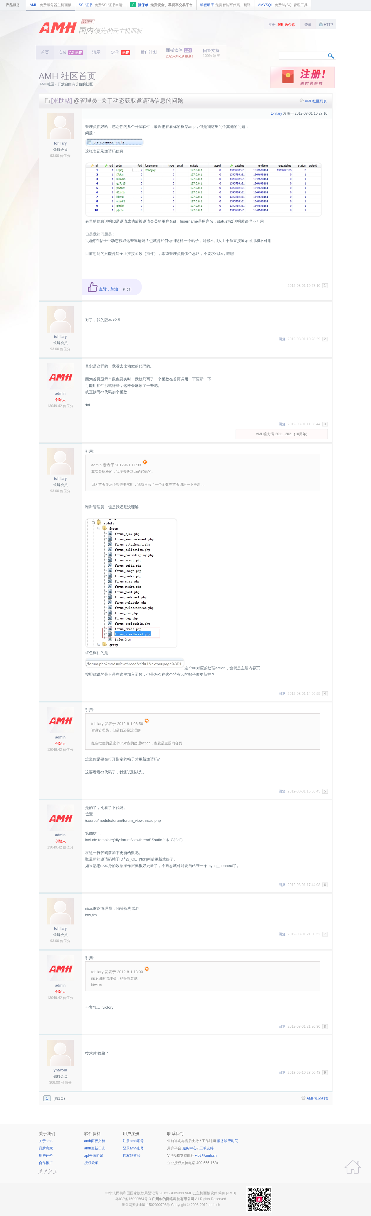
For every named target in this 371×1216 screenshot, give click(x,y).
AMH (50, 5)
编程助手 (225, 5)
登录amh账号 (133, 1148)
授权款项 (91, 1163)
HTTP (326, 24)
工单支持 (206, 1148)
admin (60, 394)
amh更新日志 (94, 1148)
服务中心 (189, 1148)
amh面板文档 (94, 1141)
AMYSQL (283, 5)
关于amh (46, 1141)
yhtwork (60, 1070)
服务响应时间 (227, 1141)
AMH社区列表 (316, 101)
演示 (96, 52)
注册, (281, 25)
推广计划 (149, 52)
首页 (45, 52)
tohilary (60, 143)
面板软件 (179, 53)
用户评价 (46, 1156)
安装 (70, 52)
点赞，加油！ (104, 289)
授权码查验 (131, 1156)
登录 (307, 25)
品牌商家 (46, 1148)
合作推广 (46, 1163)
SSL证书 (100, 5)
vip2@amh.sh (206, 1156)
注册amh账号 (133, 1141)
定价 (120, 52)
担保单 (161, 4)
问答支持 (211, 53)
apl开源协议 (93, 1156)
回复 (282, 339)
